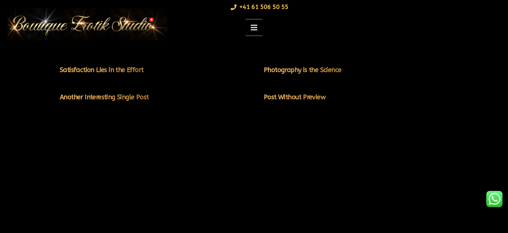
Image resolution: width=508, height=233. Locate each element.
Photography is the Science (302, 70)
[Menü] (254, 27)
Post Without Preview (294, 97)
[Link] (85, 24)
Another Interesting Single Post (104, 97)
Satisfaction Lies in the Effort (101, 70)
